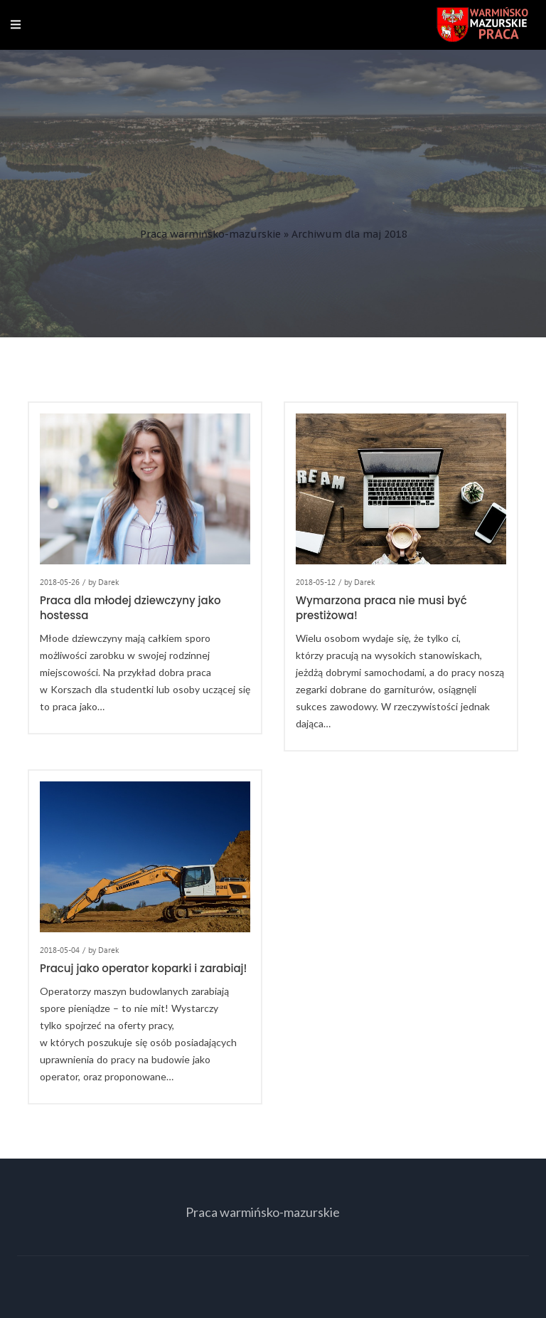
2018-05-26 (60, 581)
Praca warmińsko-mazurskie (210, 234)
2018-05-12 (316, 581)
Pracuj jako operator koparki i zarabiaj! (143, 968)
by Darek (103, 581)
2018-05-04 (60, 949)
